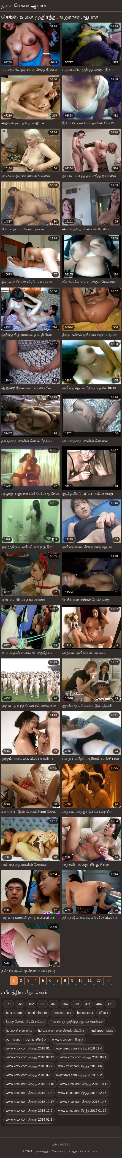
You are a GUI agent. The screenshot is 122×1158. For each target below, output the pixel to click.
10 (81, 980)
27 (99, 980)
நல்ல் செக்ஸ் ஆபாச (23, 5)
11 (90, 980)
